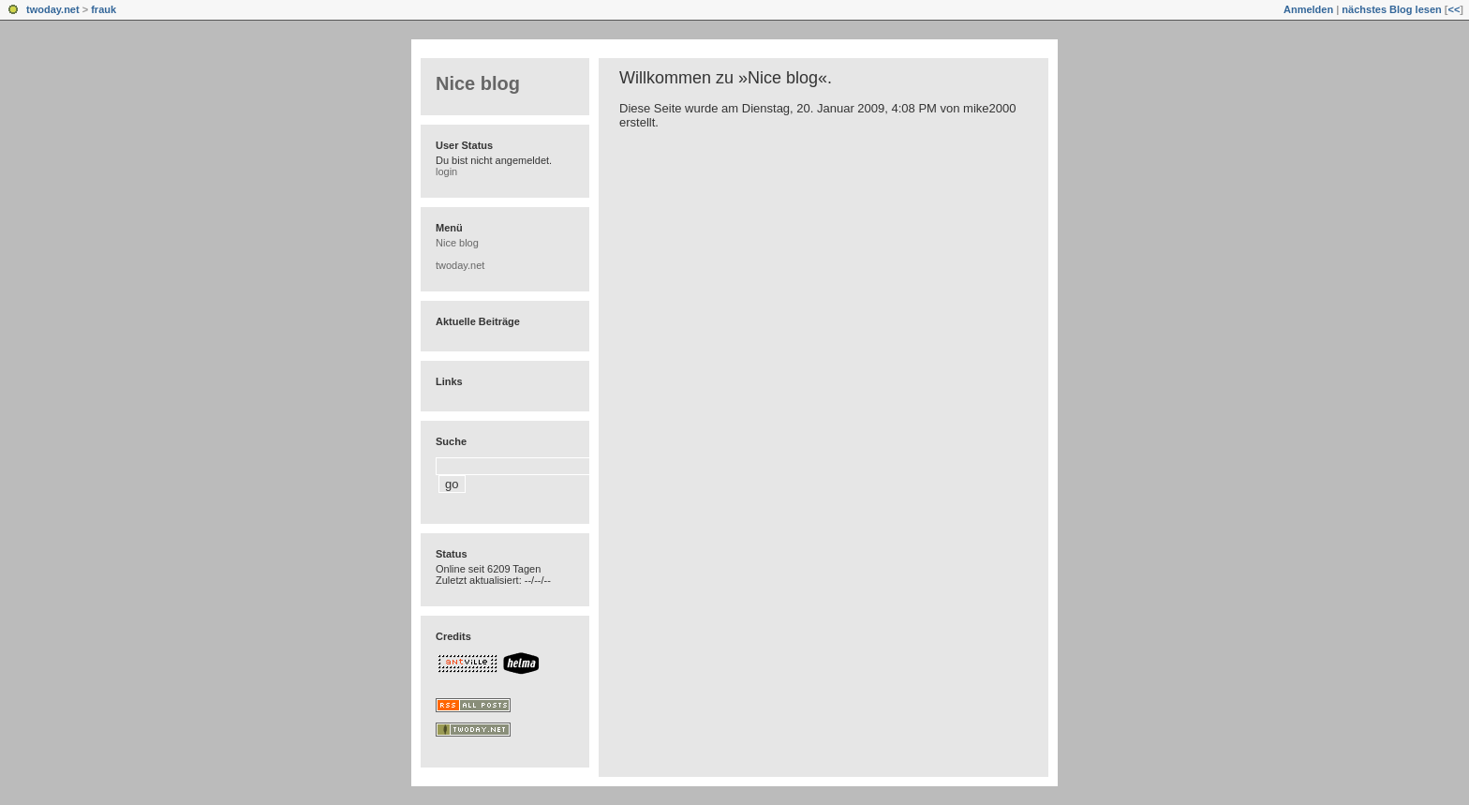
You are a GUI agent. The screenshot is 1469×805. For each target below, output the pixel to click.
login (446, 171)
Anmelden (1308, 9)
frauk (103, 9)
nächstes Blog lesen (1391, 9)
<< (1453, 9)
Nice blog (478, 83)
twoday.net (53, 9)
